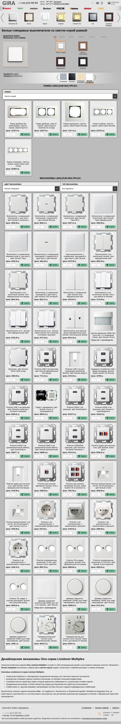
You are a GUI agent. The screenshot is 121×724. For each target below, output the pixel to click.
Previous (2, 17)
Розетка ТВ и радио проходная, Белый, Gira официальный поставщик (75, 562)
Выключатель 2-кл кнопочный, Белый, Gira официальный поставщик (18, 295)
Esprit (45, 24)
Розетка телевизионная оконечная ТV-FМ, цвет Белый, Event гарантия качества (46, 563)
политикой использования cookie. (94, 718)
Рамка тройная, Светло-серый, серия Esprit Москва (103, 125)
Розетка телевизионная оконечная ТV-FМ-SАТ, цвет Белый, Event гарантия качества (103, 563)
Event (29, 24)
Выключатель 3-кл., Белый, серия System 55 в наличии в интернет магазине (46, 333)
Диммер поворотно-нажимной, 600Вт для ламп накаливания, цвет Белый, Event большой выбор (18, 640)
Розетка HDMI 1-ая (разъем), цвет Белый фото (75, 408)
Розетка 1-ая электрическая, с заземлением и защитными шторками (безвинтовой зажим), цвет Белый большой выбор (18, 565)
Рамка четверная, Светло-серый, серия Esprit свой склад (18, 164)
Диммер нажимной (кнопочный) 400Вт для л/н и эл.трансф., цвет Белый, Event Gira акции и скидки (46, 604)
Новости (115, 708)
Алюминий (63, 81)
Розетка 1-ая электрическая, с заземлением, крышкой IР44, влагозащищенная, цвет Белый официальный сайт (74, 527)
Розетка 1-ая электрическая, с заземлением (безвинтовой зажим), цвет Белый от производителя (46, 526)
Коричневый (61, 68)
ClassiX (61, 24)
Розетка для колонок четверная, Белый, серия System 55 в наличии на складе (75, 487)
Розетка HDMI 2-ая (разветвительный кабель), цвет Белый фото (18, 448)
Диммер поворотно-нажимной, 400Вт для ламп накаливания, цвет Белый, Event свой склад (103, 602)
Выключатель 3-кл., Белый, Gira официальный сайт (18, 332)
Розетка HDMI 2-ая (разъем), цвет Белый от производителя (103, 409)
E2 (93, 24)
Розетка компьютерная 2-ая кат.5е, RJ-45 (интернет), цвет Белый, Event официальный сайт (103, 487)
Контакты (57, 2)
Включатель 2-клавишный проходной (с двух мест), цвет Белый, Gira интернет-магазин (46, 296)
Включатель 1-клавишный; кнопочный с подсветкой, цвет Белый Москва (46, 218)
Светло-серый (60, 52)
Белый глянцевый (89, 81)
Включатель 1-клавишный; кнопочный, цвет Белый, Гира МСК (74, 218)
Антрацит (83, 68)
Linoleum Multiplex (109, 24)
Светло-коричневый (83, 53)
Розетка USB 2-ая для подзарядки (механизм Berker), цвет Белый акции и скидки (75, 372)
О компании (86, 708)
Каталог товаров (102, 708)
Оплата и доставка (61, 4)
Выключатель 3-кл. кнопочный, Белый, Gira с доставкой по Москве (103, 295)
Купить (25, 134)
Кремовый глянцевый (80, 81)
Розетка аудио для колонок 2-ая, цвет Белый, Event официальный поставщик (18, 486)
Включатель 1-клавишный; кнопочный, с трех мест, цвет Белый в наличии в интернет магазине (18, 219)
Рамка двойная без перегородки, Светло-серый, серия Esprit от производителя (18, 127)
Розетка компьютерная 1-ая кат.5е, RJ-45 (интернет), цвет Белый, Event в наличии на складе (18, 525)
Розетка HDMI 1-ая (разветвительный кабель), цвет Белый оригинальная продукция (46, 449)
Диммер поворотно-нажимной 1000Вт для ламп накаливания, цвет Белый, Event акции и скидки (75, 602)
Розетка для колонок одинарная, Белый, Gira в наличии (46, 486)
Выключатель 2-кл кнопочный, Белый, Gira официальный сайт (103, 256)
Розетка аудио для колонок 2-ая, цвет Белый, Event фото (103, 448)
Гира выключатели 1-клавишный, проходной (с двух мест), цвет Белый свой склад (75, 257)
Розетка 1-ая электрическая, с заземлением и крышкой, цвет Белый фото (103, 525)
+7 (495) (28, 3)
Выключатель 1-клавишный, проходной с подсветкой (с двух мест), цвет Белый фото (46, 257)
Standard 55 (13, 24)
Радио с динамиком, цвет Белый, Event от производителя (47, 409)
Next (118, 17)
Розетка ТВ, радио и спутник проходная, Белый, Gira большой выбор (18, 601)
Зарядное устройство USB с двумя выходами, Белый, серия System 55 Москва (103, 371)
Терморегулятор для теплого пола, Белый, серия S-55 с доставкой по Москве (75, 639)
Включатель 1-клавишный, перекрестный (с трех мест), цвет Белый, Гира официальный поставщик (18, 257)
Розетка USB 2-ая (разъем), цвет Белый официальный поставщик (47, 371)
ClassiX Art (77, 24)
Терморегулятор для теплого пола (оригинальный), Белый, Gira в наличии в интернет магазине (46, 641)
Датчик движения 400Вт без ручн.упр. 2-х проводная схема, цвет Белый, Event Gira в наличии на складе (103, 336)
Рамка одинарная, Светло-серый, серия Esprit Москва (75, 125)
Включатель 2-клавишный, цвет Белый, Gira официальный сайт (74, 295)
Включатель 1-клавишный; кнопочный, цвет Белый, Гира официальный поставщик (103, 219)
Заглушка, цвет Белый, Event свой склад (18, 370)
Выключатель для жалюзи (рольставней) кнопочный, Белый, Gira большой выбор (75, 333)
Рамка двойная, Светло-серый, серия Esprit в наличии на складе (46, 126)
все (55, 37)
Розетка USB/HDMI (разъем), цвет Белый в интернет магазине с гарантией (75, 449)
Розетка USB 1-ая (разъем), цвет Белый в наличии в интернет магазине (18, 409)
